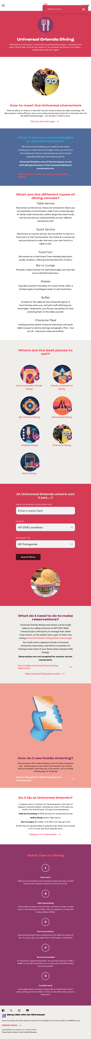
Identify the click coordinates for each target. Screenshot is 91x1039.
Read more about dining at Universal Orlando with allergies (45, 175)
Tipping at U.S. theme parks (45, 834)
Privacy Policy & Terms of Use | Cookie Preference (19, 1032)
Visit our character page (45, 121)
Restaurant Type (23, 538)
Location (20, 521)
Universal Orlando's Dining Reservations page (49, 638)
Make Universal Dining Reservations (45, 673)
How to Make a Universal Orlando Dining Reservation (45, 667)
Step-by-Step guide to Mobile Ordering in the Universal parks (45, 779)
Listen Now (12, 1025)
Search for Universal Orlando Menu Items (34, 504)
